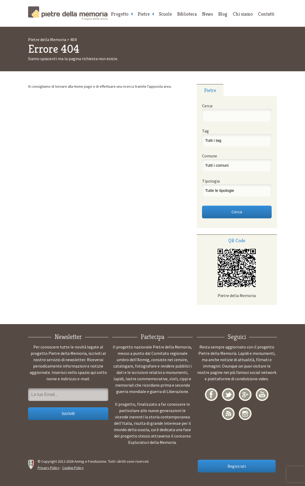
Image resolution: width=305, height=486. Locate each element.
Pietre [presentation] (210, 90)
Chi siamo (243, 14)
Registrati (236, 466)
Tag (205, 131)
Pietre (144, 14)
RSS (228, 413)
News (207, 14)
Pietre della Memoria (67, 13)
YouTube (262, 394)
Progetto (119, 14)
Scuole (165, 14)
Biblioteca (187, 14)
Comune (209, 155)
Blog (222, 14)
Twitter (228, 394)
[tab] (210, 90)
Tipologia (211, 181)
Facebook (211, 394)
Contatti (266, 14)
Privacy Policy (49, 467)
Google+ (245, 394)
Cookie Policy (73, 467)
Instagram (245, 413)
